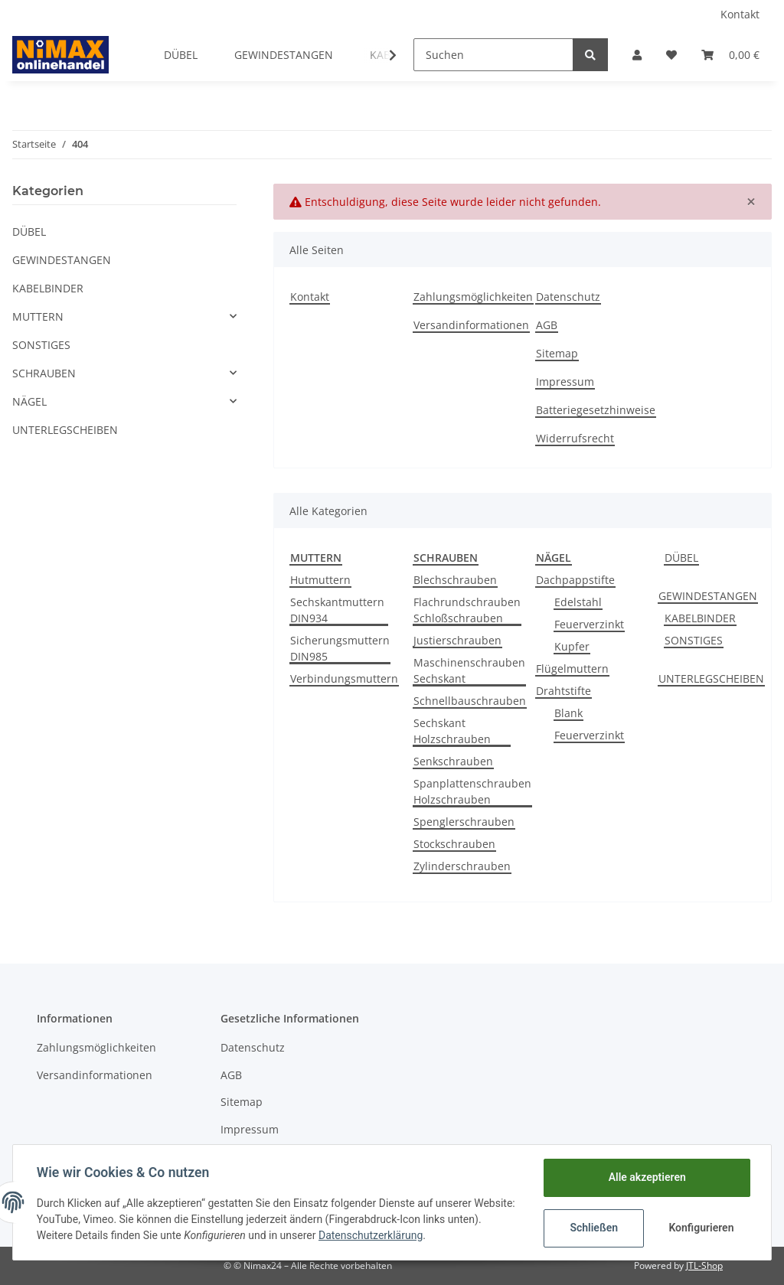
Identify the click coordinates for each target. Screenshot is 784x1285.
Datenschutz (568, 296)
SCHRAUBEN (44, 373)
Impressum (565, 381)
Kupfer (572, 646)
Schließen (593, 1227)
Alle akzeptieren (645, 1177)
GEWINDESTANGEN (707, 596)
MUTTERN (38, 316)
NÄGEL (29, 401)
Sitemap (557, 353)
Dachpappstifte (575, 579)
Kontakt (740, 14)
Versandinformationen (471, 325)
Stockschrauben (454, 844)
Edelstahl (578, 602)
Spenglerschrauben (463, 821)
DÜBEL (681, 557)
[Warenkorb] (730, 54)
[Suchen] (493, 54)
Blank (568, 713)
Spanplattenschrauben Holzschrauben (472, 791)
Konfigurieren (700, 1227)
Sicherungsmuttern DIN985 (340, 648)
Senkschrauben (453, 761)
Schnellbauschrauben (469, 700)
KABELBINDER (700, 618)
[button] (637, 54)
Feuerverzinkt (589, 624)
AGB (546, 325)
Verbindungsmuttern (344, 678)
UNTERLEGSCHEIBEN (711, 678)
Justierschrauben (457, 640)
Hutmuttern (320, 579)
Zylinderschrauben (462, 866)
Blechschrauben (455, 579)
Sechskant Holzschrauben (452, 731)
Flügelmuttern (572, 668)
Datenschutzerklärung (407, 1235)
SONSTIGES (694, 640)
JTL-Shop (704, 1265)
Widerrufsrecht (575, 438)
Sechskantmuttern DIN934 (337, 610)
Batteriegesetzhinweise (595, 410)
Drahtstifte (563, 690)
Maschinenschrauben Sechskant (469, 670)
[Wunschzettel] (671, 54)
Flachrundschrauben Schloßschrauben (467, 610)
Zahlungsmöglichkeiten (473, 296)
